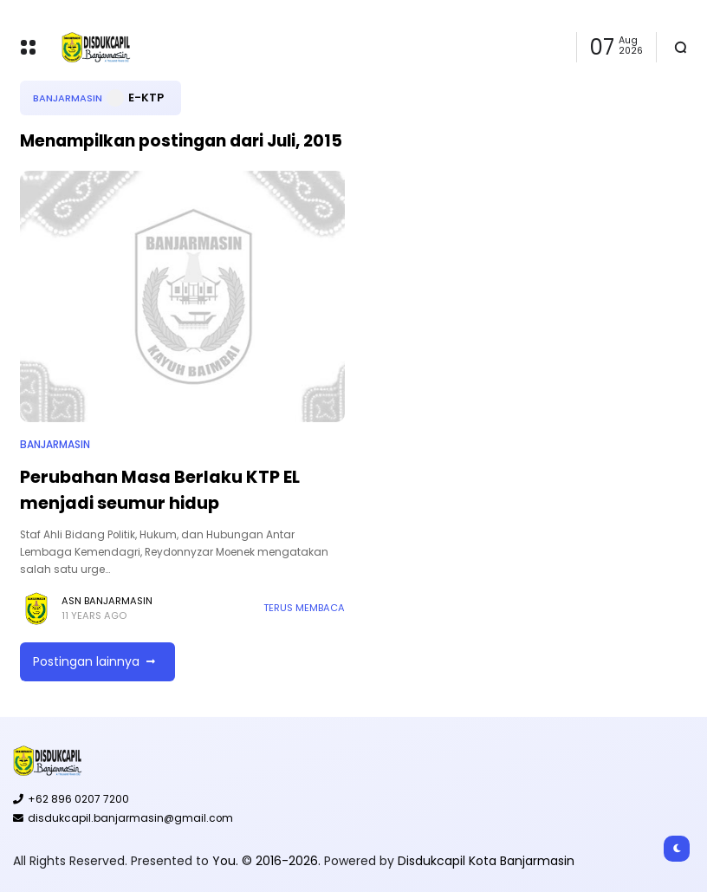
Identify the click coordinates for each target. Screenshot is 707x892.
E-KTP (146, 97)
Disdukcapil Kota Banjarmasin (486, 860)
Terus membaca (304, 608)
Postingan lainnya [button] (86, 661)
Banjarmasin (67, 98)
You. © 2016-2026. (268, 860)
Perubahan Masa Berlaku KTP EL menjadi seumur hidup (160, 490)
